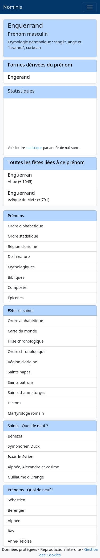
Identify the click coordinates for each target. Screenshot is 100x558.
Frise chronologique (25, 341)
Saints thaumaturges (26, 392)
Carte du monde (22, 331)
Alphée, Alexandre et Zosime (33, 466)
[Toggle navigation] (90, 7)
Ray (11, 530)
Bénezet (15, 436)
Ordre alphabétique (25, 225)
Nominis (12, 7)
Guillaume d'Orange (26, 477)
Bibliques (16, 277)
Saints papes (19, 371)
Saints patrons (21, 382)
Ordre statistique (23, 236)
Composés (17, 287)
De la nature (19, 256)
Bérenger (16, 510)
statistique (34, 147)
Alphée (14, 520)
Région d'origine (22, 246)
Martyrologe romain (26, 413)
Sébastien (16, 499)
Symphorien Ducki (24, 446)
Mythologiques (21, 266)
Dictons (14, 402)
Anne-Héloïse (20, 541)
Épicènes (16, 297)
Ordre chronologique (27, 351)
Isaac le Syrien (20, 456)
